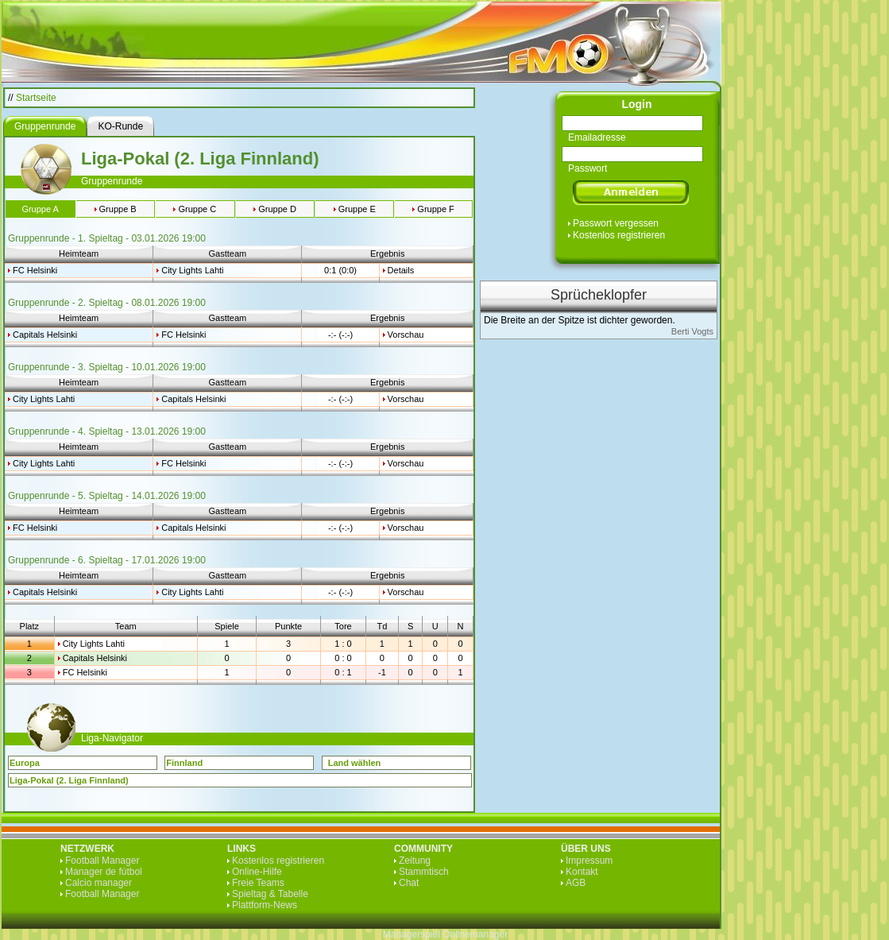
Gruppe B (118, 209)
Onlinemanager (475, 934)
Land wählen (354, 763)
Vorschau (406, 334)
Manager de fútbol (103, 871)
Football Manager (102, 860)
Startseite (36, 97)
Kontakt (582, 871)
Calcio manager (98, 882)
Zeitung (415, 860)
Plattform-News (264, 905)
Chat (409, 882)
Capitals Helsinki (45, 334)
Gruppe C (197, 209)
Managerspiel (411, 934)
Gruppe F (435, 209)
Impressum (589, 860)
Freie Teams (258, 882)
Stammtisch (424, 871)
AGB (576, 882)
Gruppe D (277, 209)
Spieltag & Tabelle (270, 893)
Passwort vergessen (616, 223)
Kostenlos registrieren (619, 235)
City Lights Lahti (192, 270)
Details (401, 270)
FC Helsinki (35, 270)
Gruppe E (357, 209)
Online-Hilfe (257, 871)
